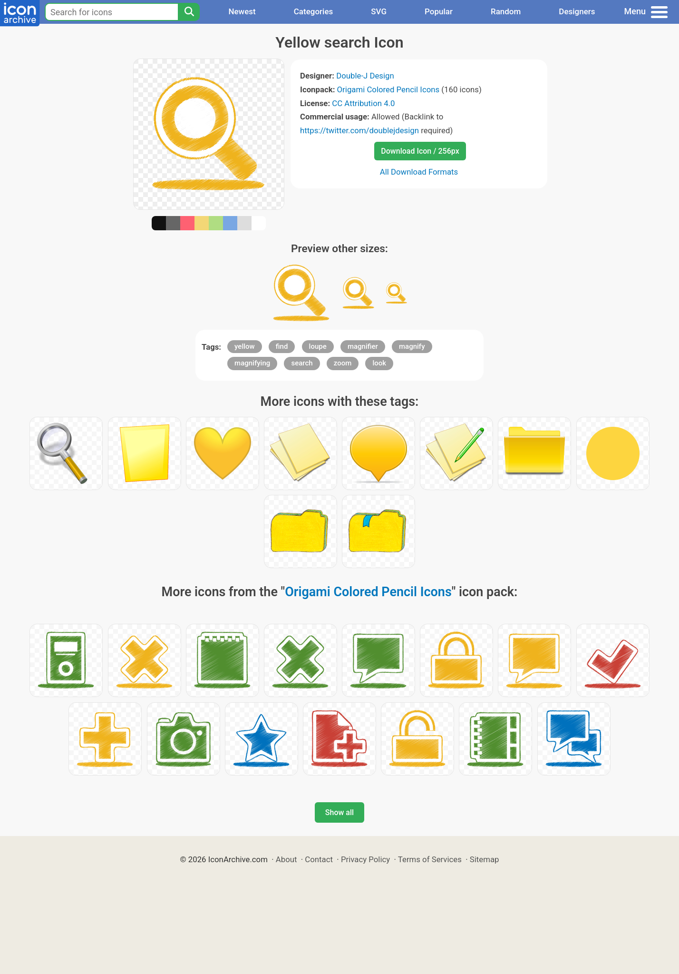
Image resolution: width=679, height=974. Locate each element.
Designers (577, 11)
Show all (339, 812)
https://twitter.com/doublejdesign (359, 130)
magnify (412, 346)
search (301, 363)
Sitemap (484, 859)
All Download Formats (419, 172)
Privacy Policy (365, 859)
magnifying (252, 363)
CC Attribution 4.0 (363, 103)
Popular (439, 11)
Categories (313, 11)
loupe (318, 346)
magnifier (363, 346)
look (379, 363)
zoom (343, 363)
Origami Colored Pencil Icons (388, 89)
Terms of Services (430, 859)
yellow (244, 346)
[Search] (189, 12)
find (282, 346)
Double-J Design (365, 75)
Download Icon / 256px (420, 151)
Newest (241, 11)
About (286, 859)
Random (506, 11)
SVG (379, 11)
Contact (319, 859)
